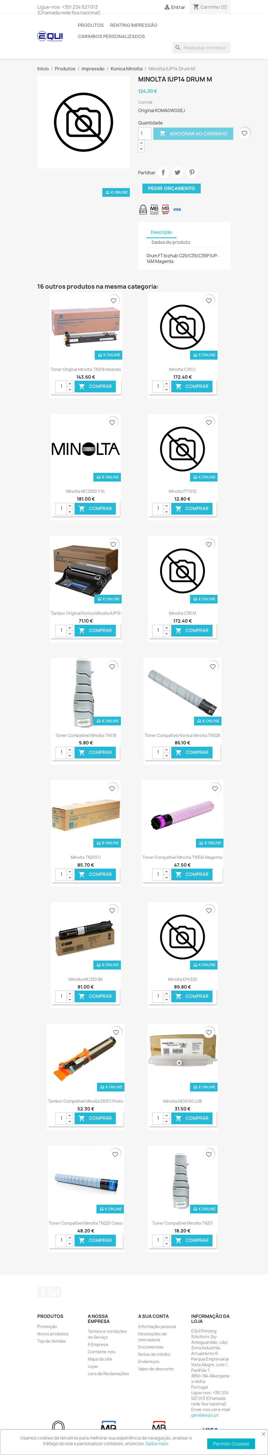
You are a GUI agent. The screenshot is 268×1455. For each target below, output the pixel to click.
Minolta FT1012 (182, 491)
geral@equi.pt (204, 1415)
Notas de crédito (154, 1354)
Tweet (177, 172)
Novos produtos (52, 1333)
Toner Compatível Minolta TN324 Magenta (182, 857)
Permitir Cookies (231, 1444)
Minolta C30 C (182, 369)
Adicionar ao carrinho (193, 133)
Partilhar (163, 172)
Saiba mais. (157, 1444)
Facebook (43, 1292)
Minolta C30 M (182, 613)
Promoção (47, 1326)
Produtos (91, 25)
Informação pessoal (157, 1326)
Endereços (149, 1361)
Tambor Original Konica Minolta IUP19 (86, 613)
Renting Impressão (134, 25)
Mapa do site (100, 1359)
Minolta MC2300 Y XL (85, 491)
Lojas (93, 1366)
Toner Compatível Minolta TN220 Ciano (86, 1223)
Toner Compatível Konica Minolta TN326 (182, 735)
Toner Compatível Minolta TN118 (86, 735)
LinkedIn (55, 1292)
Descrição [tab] (161, 232)
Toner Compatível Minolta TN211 (182, 1223)
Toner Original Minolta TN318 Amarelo (85, 369)
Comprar (95, 386)
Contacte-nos (101, 1351)
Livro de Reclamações (108, 1373)
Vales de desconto (156, 1368)
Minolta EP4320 (182, 979)
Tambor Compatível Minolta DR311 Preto (85, 1101)
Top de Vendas (51, 1341)
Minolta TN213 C (86, 857)
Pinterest (191, 172)
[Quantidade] (145, 134)
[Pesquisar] (201, 47)
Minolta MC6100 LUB (182, 1101)
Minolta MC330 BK (86, 979)
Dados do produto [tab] (171, 242)
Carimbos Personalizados (111, 36)
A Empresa (98, 1344)
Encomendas (150, 1347)
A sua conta (153, 1316)
